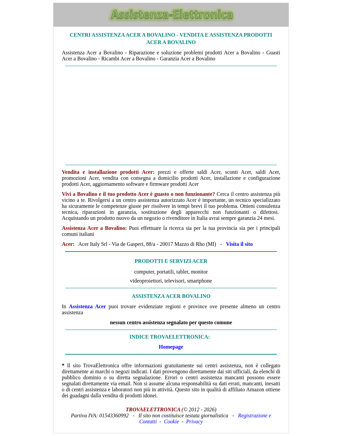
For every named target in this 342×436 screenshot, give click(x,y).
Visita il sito (239, 244)
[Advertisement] (171, 115)
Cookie (171, 421)
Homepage (171, 347)
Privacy (194, 421)
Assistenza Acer (87, 306)
